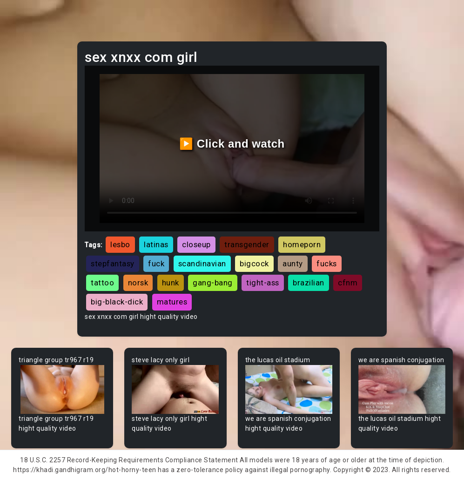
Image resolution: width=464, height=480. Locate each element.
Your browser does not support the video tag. (62, 389)
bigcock (254, 263)
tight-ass (262, 282)
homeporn (302, 244)
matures (172, 301)
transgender (246, 244)
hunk (170, 282)
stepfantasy (112, 263)
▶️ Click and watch (232, 143)
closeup (196, 244)
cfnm (347, 282)
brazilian (308, 282)
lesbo (120, 244)
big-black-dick (117, 301)
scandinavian (202, 263)
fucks (326, 263)
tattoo (102, 282)
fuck (156, 263)
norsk (138, 282)
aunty (292, 263)
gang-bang (213, 282)
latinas (156, 244)
